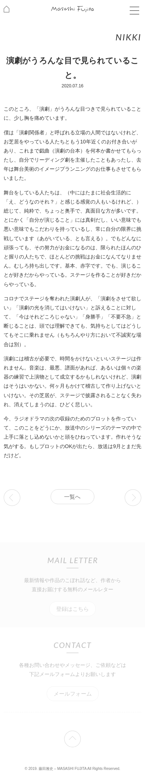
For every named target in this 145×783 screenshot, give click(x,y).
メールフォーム (73, 694)
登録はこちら (72, 609)
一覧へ (72, 497)
